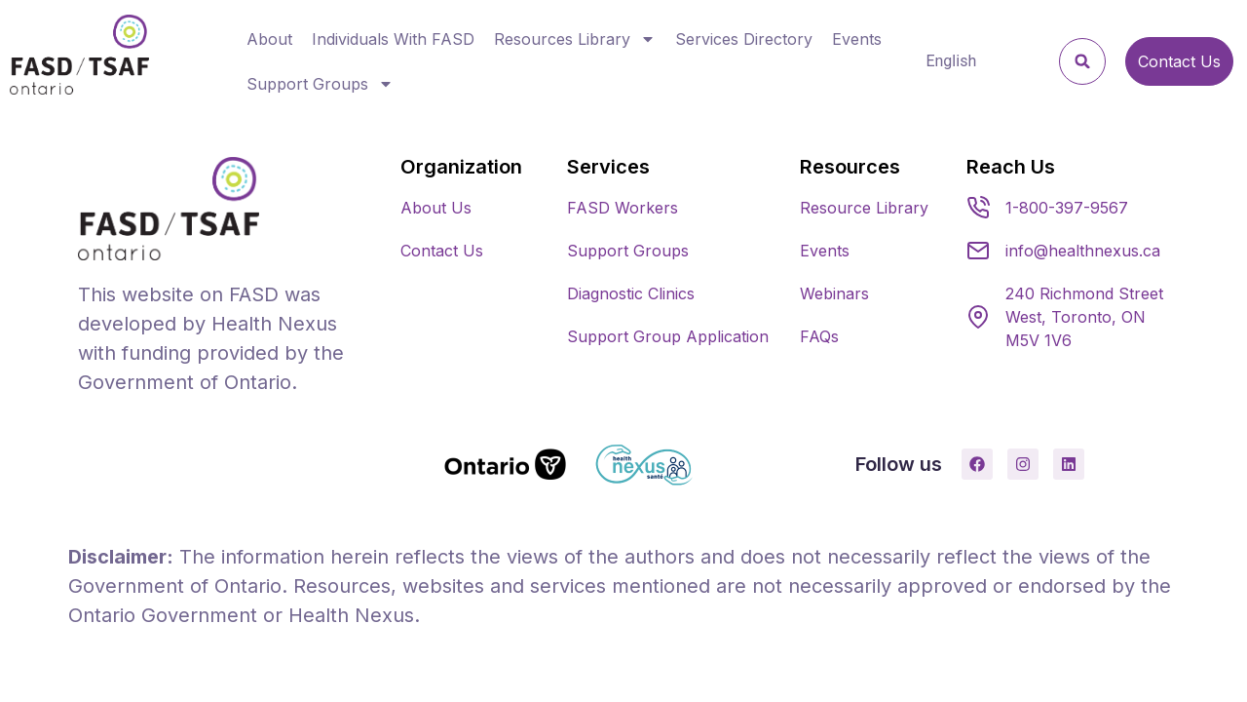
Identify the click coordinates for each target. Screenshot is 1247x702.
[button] (1082, 61)
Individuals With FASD (393, 39)
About (269, 39)
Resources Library (575, 39)
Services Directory (743, 39)
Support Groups (320, 83)
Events (857, 39)
